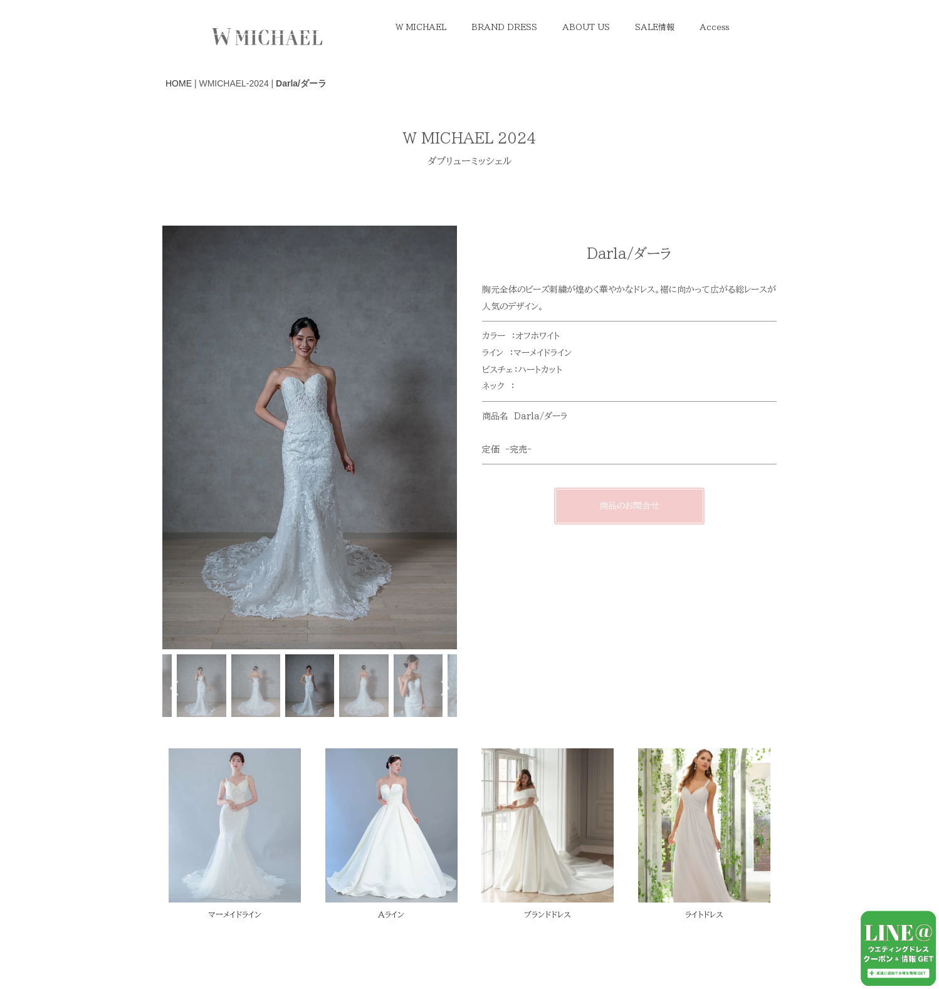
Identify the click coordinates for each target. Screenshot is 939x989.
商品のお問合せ (629, 505)
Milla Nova (521, 963)
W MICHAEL (421, 27)
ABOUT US (586, 27)
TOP (177, 963)
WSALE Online (499, 942)
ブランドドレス (547, 915)
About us (228, 963)
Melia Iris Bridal (415, 942)
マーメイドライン (234, 915)
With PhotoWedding (321, 942)
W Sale (244, 942)
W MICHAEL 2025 (363, 963)
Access (714, 27)
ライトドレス (704, 915)
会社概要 (582, 963)
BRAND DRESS (504, 27)
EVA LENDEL (449, 963)
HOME (178, 83)
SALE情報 (654, 27)
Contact (286, 963)
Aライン (391, 915)
